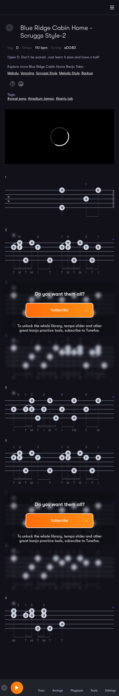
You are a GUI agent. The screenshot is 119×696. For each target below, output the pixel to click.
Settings (110, 687)
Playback (77, 687)
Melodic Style (69, 73)
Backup (87, 73)
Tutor (41, 687)
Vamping (27, 73)
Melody (13, 73)
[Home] (20, 8)
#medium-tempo (41, 98)
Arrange (57, 687)
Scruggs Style (46, 73)
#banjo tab (64, 98)
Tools (94, 687)
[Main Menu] (112, 7)
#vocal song (16, 98)
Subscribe (59, 310)
